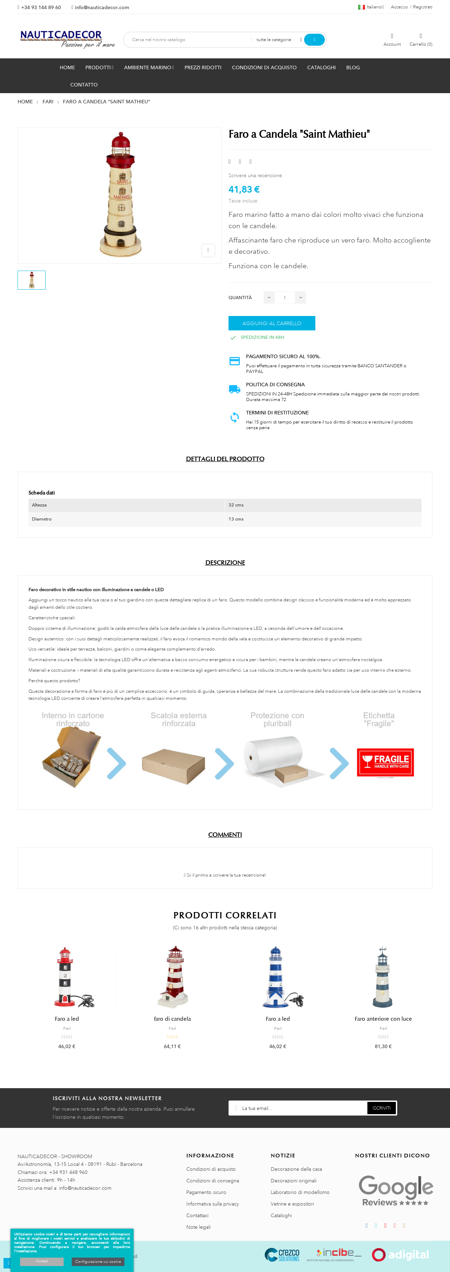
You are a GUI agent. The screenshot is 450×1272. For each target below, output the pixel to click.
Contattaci (197, 1215)
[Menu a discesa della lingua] (371, 7)
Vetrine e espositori (292, 1204)
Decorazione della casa (296, 1169)
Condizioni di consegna (212, 1180)
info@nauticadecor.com (102, 7)
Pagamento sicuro (206, 1192)
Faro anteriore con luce (383, 1018)
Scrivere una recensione (255, 175)
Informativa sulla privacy (212, 1204)
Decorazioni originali (293, 1180)
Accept (42, 1261)
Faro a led (67, 1018)
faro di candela (172, 1018)
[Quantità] (284, 297)
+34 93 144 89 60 (41, 7)
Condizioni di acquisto (211, 1169)
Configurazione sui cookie (98, 1261)
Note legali (198, 1227)
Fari (67, 1028)
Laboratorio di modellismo (300, 1192)
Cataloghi (281, 1215)
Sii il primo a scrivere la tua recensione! (225, 875)
